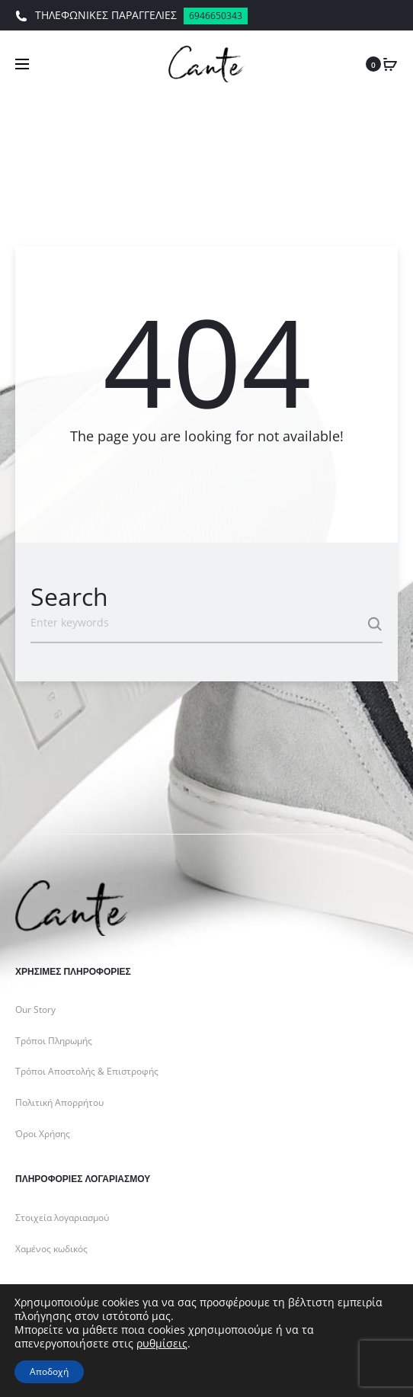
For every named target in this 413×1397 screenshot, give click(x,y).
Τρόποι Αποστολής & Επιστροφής (86, 1071)
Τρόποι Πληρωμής (53, 1040)
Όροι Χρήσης (42, 1133)
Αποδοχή (49, 1371)
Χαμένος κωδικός (51, 1248)
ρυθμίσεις (161, 1344)
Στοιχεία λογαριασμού (62, 1217)
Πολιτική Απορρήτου (59, 1102)
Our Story (35, 1009)
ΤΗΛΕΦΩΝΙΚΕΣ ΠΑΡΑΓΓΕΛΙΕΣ (131, 16)
